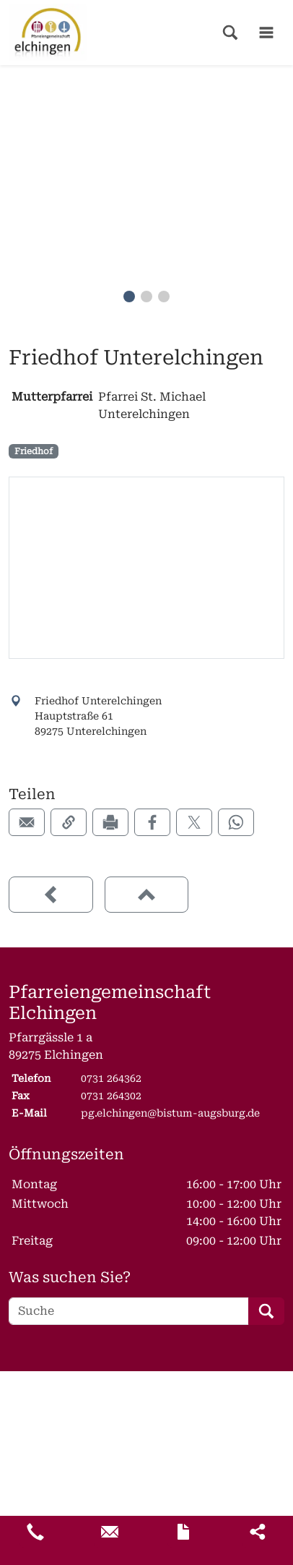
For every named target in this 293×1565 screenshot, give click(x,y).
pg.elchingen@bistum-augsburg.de (170, 1113)
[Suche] (129, 1311)
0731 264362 (111, 1078)
